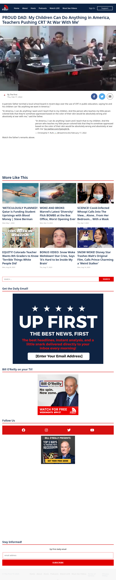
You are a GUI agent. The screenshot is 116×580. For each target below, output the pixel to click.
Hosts (33, 8)
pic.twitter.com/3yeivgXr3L (56, 129)
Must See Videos (70, 8)
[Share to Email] (110, 96)
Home (16, 8)
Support (105, 8)
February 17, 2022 (78, 133)
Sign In (92, 8)
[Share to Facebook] (94, 96)
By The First (12, 94)
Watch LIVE (55, 8)
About (25, 8)
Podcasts (43, 8)
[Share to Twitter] (102, 96)
